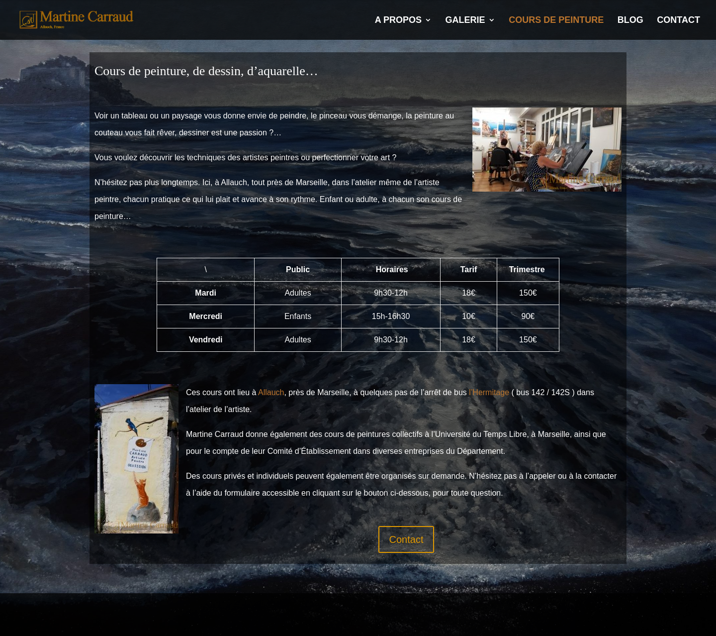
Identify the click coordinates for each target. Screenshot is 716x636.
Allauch (271, 392)
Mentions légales (122, 610)
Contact (678, 20)
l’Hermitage (489, 392)
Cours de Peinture (556, 20)
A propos (398, 20)
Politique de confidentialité (219, 610)
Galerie (465, 20)
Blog (630, 20)
